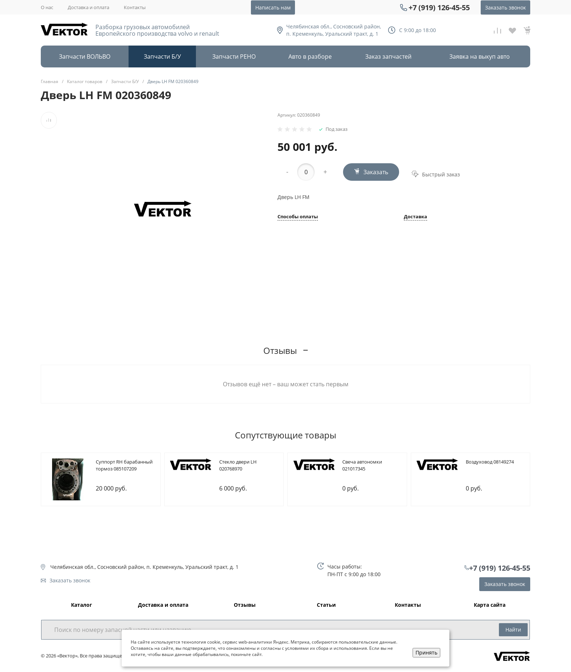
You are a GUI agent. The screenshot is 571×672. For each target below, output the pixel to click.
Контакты (135, 7)
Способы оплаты (297, 217)
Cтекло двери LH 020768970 (238, 465)
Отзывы (245, 605)
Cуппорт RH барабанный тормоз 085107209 (124, 465)
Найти (513, 629)
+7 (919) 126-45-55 (439, 7)
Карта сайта (489, 605)
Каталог (81, 605)
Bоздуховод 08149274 (490, 461)
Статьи (326, 605)
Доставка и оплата (88, 7)
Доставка (415, 217)
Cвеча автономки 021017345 (362, 465)
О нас (47, 7)
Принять (426, 652)
